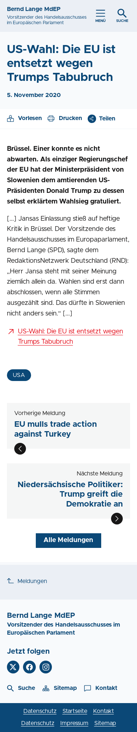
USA (19, 375)
